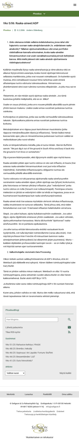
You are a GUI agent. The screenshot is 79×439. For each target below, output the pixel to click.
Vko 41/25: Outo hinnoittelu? (19, 360)
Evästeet (60, 411)
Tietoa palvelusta (23, 411)
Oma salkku (67, 394)
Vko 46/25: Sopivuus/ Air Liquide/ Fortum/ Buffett (29, 352)
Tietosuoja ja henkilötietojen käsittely (40, 414)
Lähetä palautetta (14, 327)
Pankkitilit (47, 394)
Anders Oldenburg (34, 30)
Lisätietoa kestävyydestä (44, 411)
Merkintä (11, 394)
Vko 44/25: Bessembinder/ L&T (20, 356)
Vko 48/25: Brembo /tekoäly (19, 348)
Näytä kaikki (65, 373)
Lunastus (29, 394)
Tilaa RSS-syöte (13, 332)
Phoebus (7, 30)
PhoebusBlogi (12, 310)
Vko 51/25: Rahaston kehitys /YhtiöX (23, 344)
